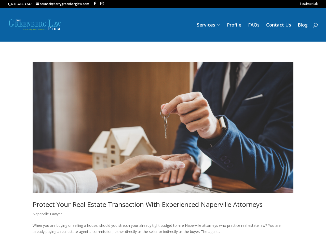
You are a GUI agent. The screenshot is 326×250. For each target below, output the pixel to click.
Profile (234, 25)
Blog (303, 25)
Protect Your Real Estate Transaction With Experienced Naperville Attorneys (148, 204)
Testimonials (309, 4)
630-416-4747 (21, 4)
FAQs (254, 25)
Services (206, 25)
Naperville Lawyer (47, 213)
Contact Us (278, 25)
